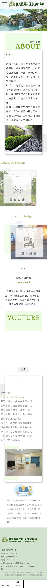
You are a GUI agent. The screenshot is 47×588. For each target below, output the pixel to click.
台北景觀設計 (25, 572)
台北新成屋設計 (35, 575)
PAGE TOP (6, 583)
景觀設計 (6, 572)
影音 (23, 369)
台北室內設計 (37, 572)
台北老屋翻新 (22, 575)
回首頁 (17, 583)
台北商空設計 (10, 575)
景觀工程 (15, 572)
